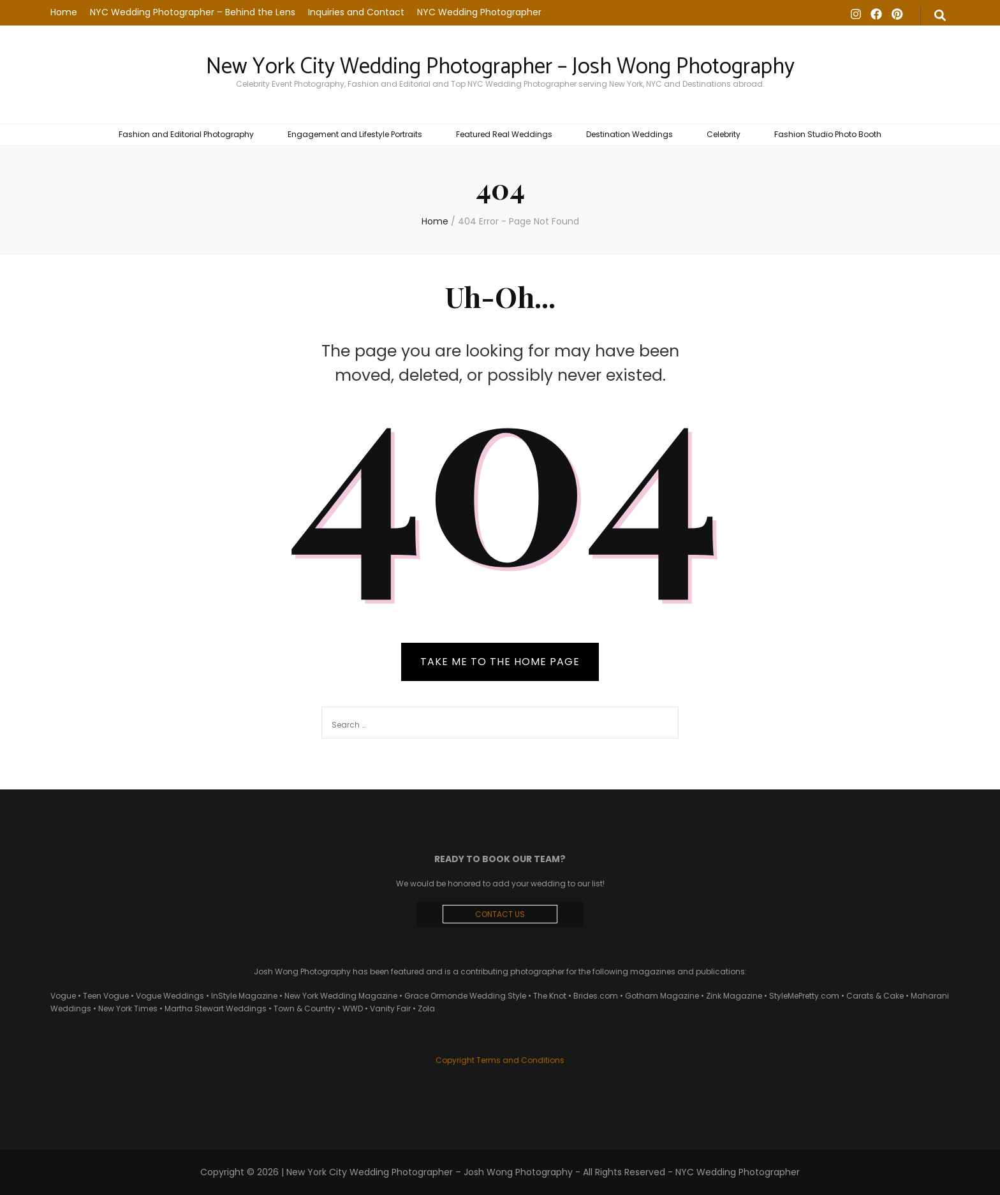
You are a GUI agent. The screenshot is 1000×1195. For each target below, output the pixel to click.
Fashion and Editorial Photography (186, 134)
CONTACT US (500, 914)
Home (63, 12)
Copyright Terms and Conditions (500, 1060)
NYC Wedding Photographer (479, 12)
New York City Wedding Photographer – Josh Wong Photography (500, 66)
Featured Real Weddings (504, 134)
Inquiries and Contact (356, 12)
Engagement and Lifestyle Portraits (355, 134)
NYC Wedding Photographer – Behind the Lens (192, 12)
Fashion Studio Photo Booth (827, 134)
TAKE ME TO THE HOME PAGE (500, 661)
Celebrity (723, 134)
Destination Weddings (629, 134)
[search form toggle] (940, 16)
